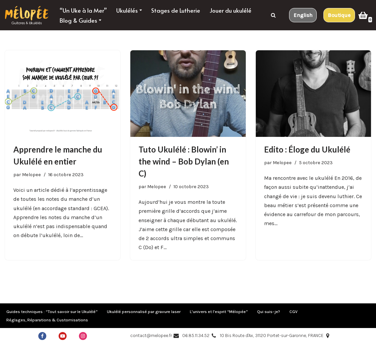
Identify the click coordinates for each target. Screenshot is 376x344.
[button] (141, 10)
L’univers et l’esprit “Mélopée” (219, 311)
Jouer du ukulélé (230, 10)
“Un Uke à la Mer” (83, 10)
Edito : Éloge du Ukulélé (307, 149)
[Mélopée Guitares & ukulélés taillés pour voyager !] (26, 15)
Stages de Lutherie (175, 10)
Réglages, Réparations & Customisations (47, 319)
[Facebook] (42, 336)
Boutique (339, 15)
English (302, 15)
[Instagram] (83, 336)
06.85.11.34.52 (195, 335)
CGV (293, 311)
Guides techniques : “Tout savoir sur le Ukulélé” (52, 311)
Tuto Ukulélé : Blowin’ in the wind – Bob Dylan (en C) (184, 161)
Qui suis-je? (268, 311)
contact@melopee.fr (151, 335)
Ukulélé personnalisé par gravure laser (144, 311)
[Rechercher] (273, 15)
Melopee (31, 174)
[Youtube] (63, 336)
